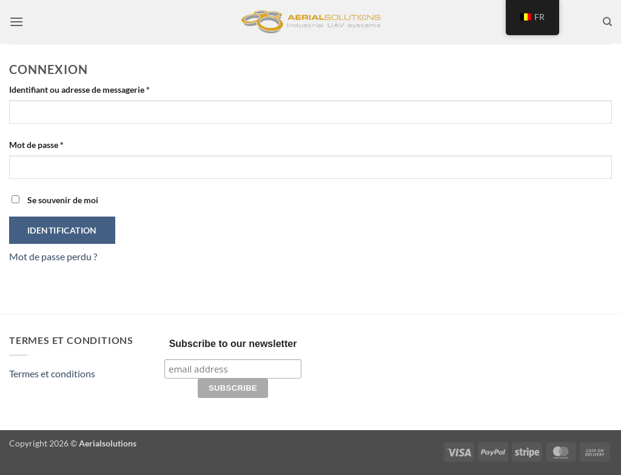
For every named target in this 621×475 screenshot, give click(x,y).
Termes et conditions (52, 373)
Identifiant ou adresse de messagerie (100, 89)
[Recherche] (607, 21)
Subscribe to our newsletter (233, 344)
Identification (62, 230)
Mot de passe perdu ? (53, 256)
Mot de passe (57, 144)
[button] (16, 21)
